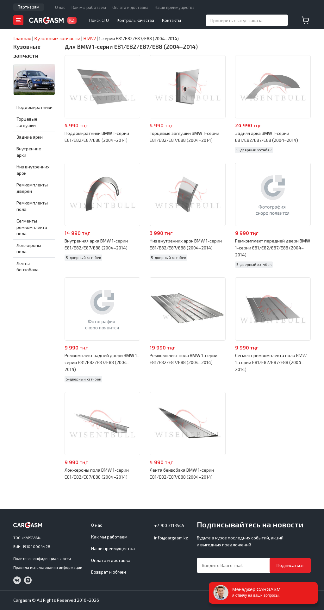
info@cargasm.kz (171, 537)
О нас (60, 7)
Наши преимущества (175, 7)
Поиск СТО (99, 20)
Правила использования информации (47, 567)
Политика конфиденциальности (42, 558)
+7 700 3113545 (169, 525)
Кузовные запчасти (26, 51)
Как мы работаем (89, 7)
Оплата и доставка (130, 7)
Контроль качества (135, 20)
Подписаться (290, 565)
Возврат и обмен (108, 572)
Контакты (171, 20)
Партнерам (29, 6)
